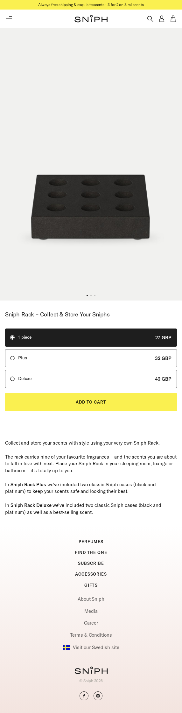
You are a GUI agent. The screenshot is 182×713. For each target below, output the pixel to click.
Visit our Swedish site (91, 647)
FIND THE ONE (91, 552)
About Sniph (91, 599)
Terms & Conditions (91, 635)
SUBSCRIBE (91, 563)
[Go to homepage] (91, 671)
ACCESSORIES (91, 574)
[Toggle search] (150, 18)
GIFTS (91, 585)
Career (91, 623)
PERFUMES (91, 541)
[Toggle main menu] (9, 18)
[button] (91, 18)
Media (91, 611)
